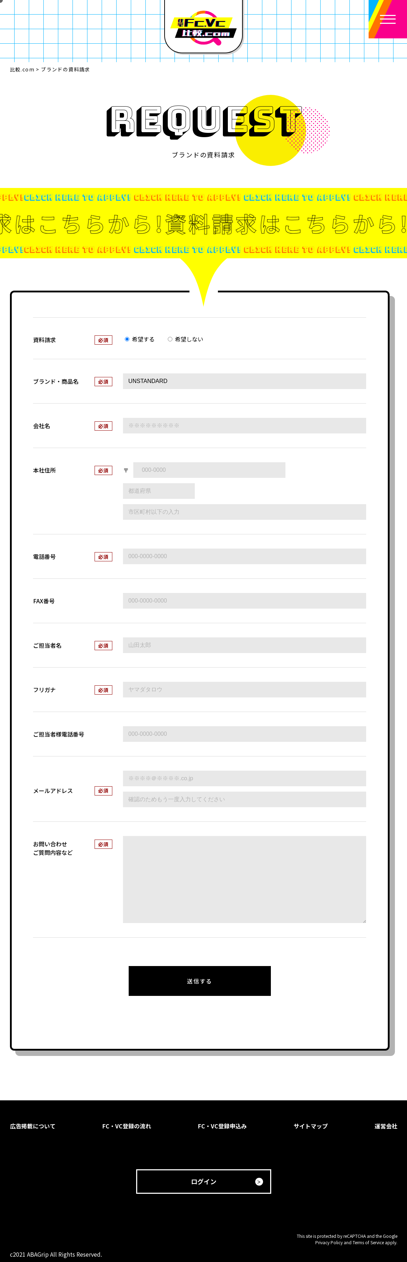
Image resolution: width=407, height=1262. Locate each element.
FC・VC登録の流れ (126, 1126)
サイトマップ (311, 1126)
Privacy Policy (329, 1242)
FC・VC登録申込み (222, 1126)
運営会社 (386, 1126)
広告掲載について (32, 1126)
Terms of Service (368, 1242)
